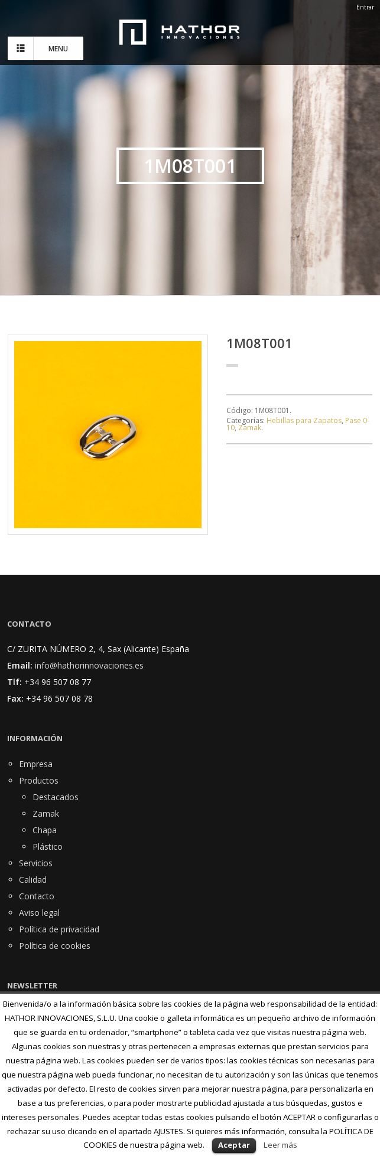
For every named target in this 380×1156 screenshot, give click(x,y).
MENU (40, 48)
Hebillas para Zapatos (304, 420)
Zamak (249, 428)
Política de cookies (54, 945)
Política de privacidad (59, 929)
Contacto (36, 896)
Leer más (280, 1144)
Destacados (56, 797)
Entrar (365, 7)
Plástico (48, 846)
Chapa (45, 830)
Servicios (36, 863)
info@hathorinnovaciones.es (89, 665)
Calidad (33, 879)
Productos (39, 780)
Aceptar (234, 1144)
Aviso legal (39, 912)
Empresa (36, 763)
